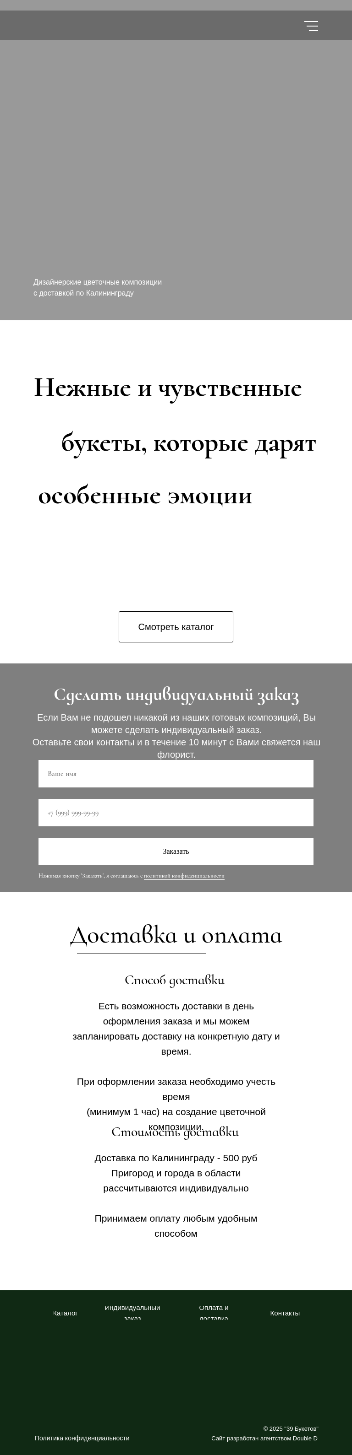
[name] (176, 773)
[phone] (176, 812)
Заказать (176, 851)
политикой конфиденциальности (184, 875)
